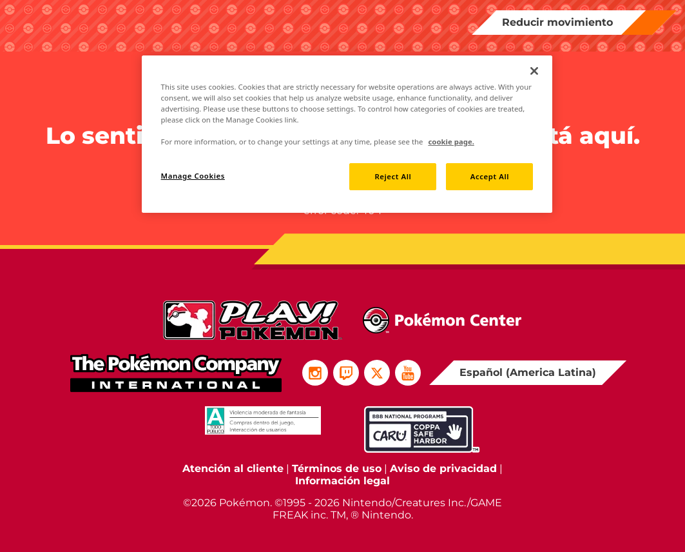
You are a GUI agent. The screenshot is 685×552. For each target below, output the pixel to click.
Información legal (342, 481)
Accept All (489, 176)
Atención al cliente (233, 468)
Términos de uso (336, 468)
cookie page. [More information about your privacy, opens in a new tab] (451, 141)
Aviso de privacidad (443, 468)
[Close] (534, 71)
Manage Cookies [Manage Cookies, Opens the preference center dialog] (193, 176)
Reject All (392, 176)
